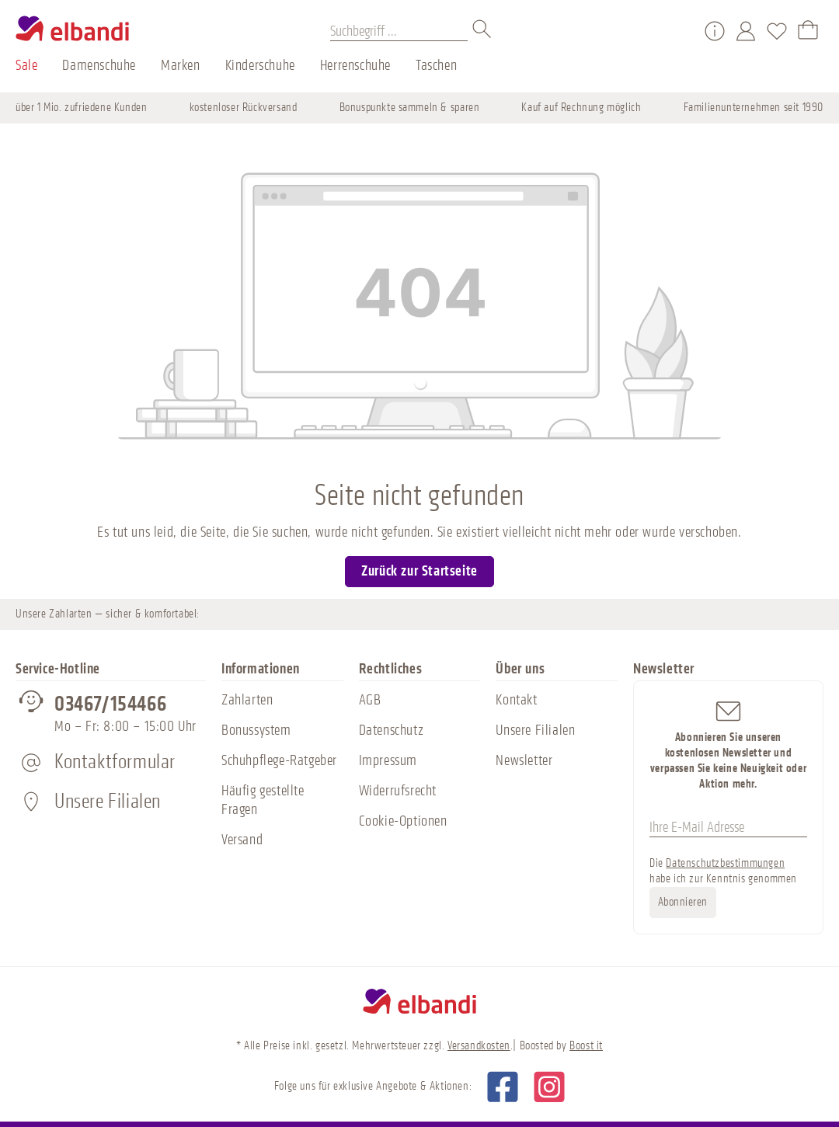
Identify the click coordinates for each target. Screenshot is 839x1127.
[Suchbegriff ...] (399, 31)
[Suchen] (482, 31)
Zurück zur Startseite (419, 571)
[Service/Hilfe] (714, 31)
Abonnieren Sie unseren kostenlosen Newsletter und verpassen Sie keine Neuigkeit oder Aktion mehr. (728, 744)
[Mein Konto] (745, 31)
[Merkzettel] (776, 31)
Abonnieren (683, 902)
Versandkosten (478, 1045)
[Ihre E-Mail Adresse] (728, 827)
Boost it (586, 1045)
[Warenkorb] (807, 31)
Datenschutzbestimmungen (725, 863)
